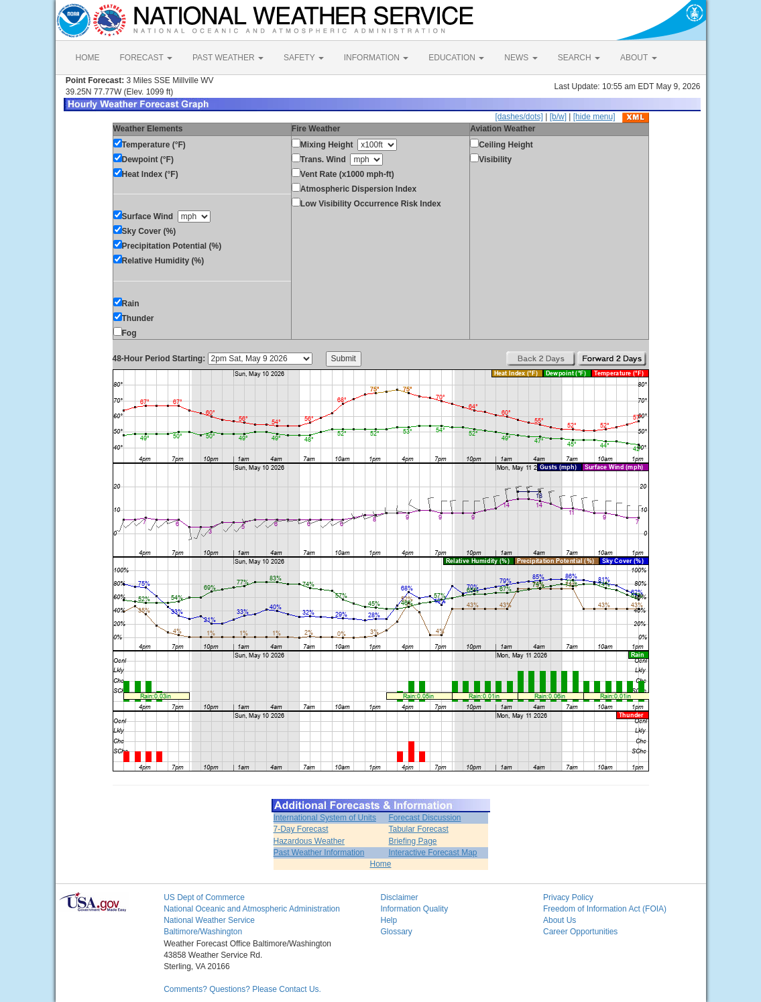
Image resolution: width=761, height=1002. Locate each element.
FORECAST (146, 57)
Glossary (396, 931)
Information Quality (414, 909)
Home (380, 864)
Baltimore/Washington (203, 931)
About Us (559, 920)
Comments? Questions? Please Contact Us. (242, 989)
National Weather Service (209, 920)
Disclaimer (399, 897)
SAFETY (304, 57)
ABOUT (638, 57)
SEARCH (579, 57)
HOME (88, 57)
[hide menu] (594, 116)
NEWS (520, 57)
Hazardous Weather (309, 841)
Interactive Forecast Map (432, 852)
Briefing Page (412, 841)
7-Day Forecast (301, 829)
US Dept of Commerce (204, 897)
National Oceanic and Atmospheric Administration (252, 909)
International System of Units (325, 817)
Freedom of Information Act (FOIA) (604, 909)
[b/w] (558, 116)
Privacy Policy (568, 897)
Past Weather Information (319, 852)
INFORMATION (376, 57)
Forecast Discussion (424, 817)
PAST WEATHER (228, 57)
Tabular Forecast (418, 829)
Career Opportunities (580, 931)
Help (388, 920)
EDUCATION (456, 57)
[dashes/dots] (518, 116)
